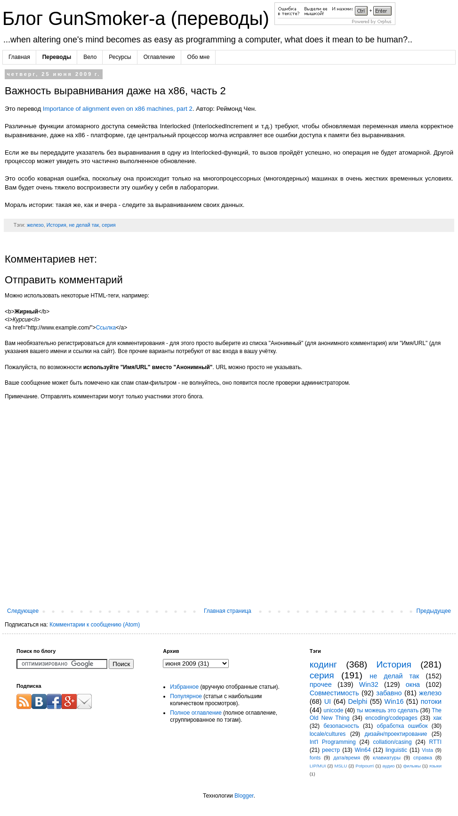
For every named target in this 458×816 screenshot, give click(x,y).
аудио (388, 765)
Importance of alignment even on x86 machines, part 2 (118, 108)
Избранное (184, 687)
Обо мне (198, 57)
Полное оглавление (196, 712)
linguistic (396, 750)
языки (435, 765)
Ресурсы (120, 57)
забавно (389, 693)
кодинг (323, 664)
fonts (315, 757)
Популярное (186, 696)
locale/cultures (328, 734)
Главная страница (227, 611)
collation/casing (392, 742)
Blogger (244, 795)
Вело (89, 57)
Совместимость (334, 693)
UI (327, 701)
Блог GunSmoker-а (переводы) (138, 18)
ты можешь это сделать (387, 710)
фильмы (411, 765)
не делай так (84, 225)
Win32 (368, 684)
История (56, 225)
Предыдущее (434, 611)
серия (108, 225)
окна (413, 684)
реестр (331, 750)
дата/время (346, 757)
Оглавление (159, 57)
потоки (431, 701)
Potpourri (364, 765)
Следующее (23, 611)
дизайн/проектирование (395, 734)
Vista (427, 750)
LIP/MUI (318, 765)
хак (437, 718)
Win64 (363, 750)
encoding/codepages (391, 718)
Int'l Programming (333, 742)
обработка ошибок (402, 726)
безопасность (341, 726)
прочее (321, 684)
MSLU (340, 765)
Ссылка (106, 327)
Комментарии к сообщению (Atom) (94, 624)
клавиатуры (387, 757)
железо (35, 225)
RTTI (435, 742)
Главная (19, 57)
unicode (333, 710)
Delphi (357, 701)
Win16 (394, 701)
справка (422, 757)
